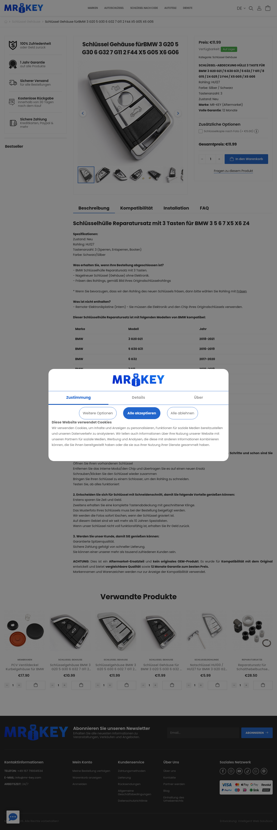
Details (138, 397)
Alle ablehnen (182, 413)
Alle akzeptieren (141, 413)
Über (198, 397)
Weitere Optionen (98, 413)
